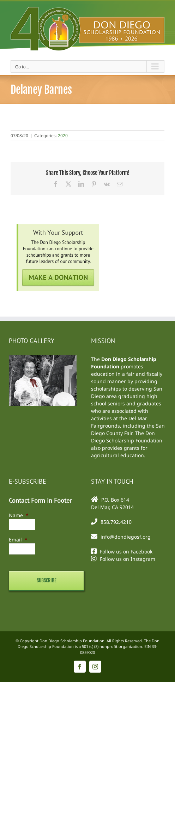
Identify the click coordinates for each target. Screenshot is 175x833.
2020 (63, 136)
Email (18, 539)
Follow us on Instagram (127, 559)
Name (19, 515)
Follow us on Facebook (126, 551)
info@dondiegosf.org (126, 536)
